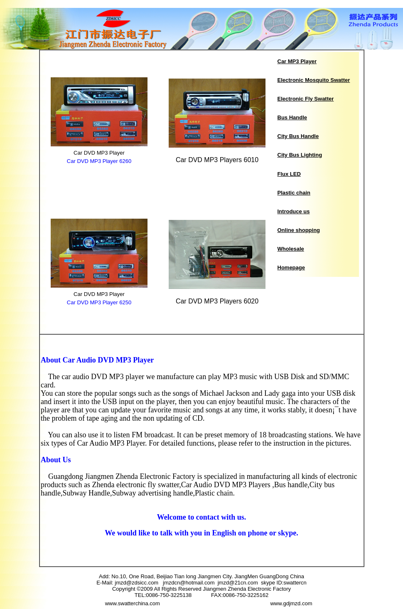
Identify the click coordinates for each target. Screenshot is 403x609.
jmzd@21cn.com (238, 582)
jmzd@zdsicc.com (139, 582)
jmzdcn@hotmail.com (190, 582)
